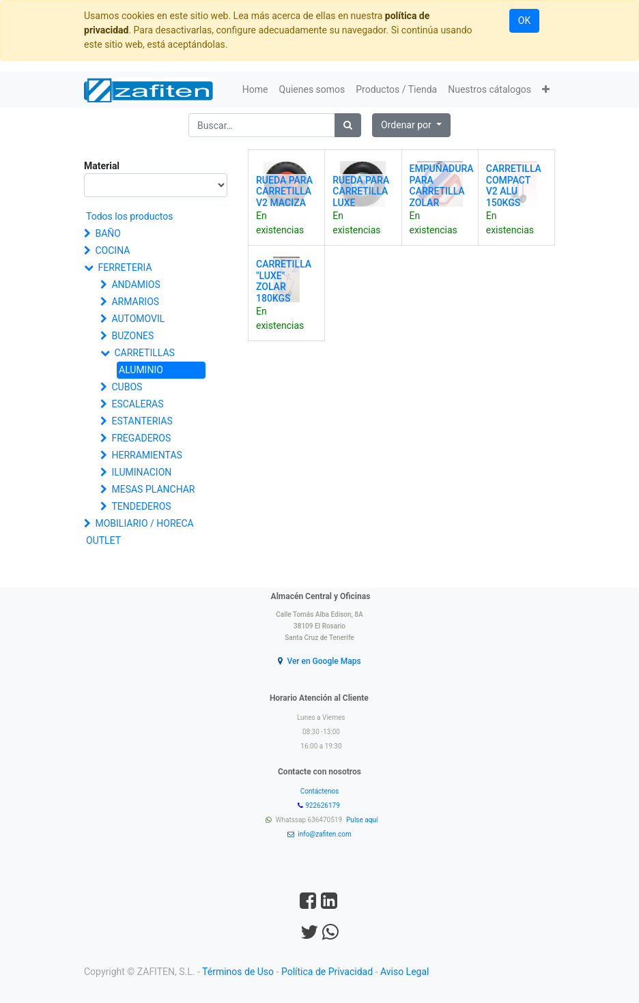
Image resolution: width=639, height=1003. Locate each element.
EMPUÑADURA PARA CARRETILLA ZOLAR (442, 185)
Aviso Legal (404, 971)
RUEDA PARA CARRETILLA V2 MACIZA (284, 192)
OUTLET (103, 540)
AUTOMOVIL (138, 318)
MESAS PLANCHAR (153, 489)
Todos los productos (129, 216)
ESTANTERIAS (141, 421)
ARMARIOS (135, 301)
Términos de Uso (238, 971)
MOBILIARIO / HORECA (144, 523)
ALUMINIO (141, 369)
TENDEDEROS (141, 506)
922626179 (323, 805)
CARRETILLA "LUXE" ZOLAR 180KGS (283, 281)
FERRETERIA (125, 267)
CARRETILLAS (144, 352)
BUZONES (132, 335)
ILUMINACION (141, 472)
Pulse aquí (363, 820)
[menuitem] (255, 89)
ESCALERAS (137, 403)
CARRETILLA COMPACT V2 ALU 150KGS (513, 185)
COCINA (112, 250)
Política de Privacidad (327, 971)
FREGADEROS (141, 438)
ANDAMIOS (135, 284)
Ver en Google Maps (323, 661)
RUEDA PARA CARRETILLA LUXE (360, 192)
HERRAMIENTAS (146, 455)
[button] (546, 89)
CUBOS (126, 386)
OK (524, 20)
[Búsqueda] (348, 125)
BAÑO (107, 233)
